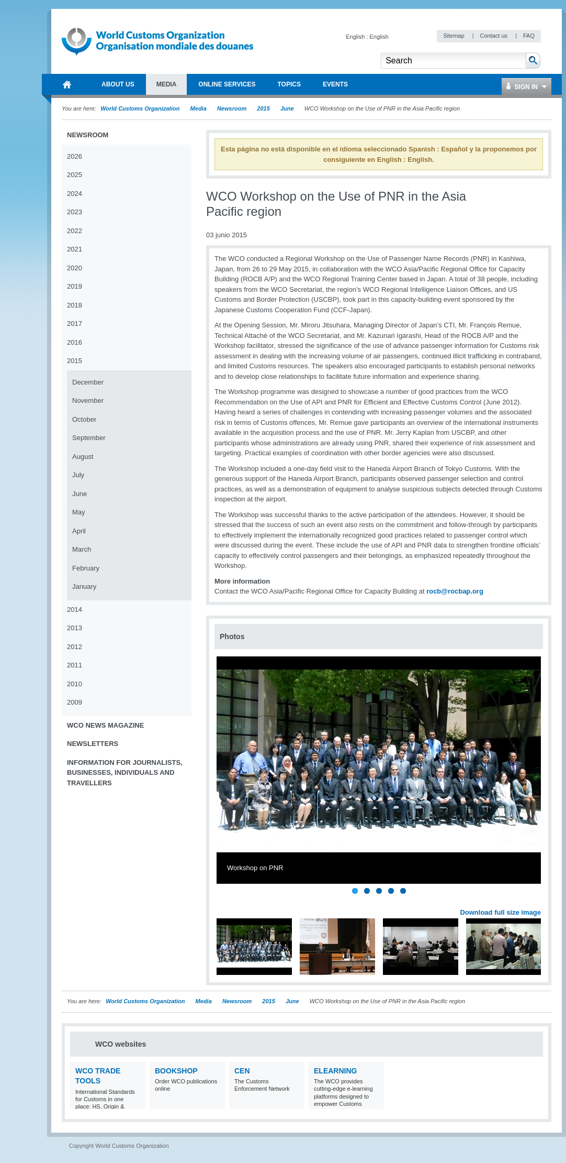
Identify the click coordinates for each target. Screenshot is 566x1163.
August (82, 456)
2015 (263, 108)
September (89, 438)
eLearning (335, 1071)
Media (198, 108)
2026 (74, 156)
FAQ (529, 35)
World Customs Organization (140, 108)
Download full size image (500, 912)
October (84, 419)
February (85, 568)
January (84, 586)
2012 (74, 647)
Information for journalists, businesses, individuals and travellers (125, 773)
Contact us (494, 35)
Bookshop (176, 1071)
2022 (74, 231)
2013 (74, 628)
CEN (242, 1071)
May (78, 512)
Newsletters (92, 744)
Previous (225, 901)
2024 (74, 194)
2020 (74, 268)
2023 (74, 212)
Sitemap (454, 35)
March (81, 549)
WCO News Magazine (105, 725)
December (88, 382)
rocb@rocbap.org (454, 591)
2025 (74, 175)
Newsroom (231, 108)
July (78, 475)
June (287, 108)
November (88, 400)
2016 (74, 342)
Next (539, 901)
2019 (74, 286)
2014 (74, 609)
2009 (74, 702)
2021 (74, 249)
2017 (74, 323)
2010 (74, 684)
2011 (74, 665)
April (79, 531)
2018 (74, 305)
